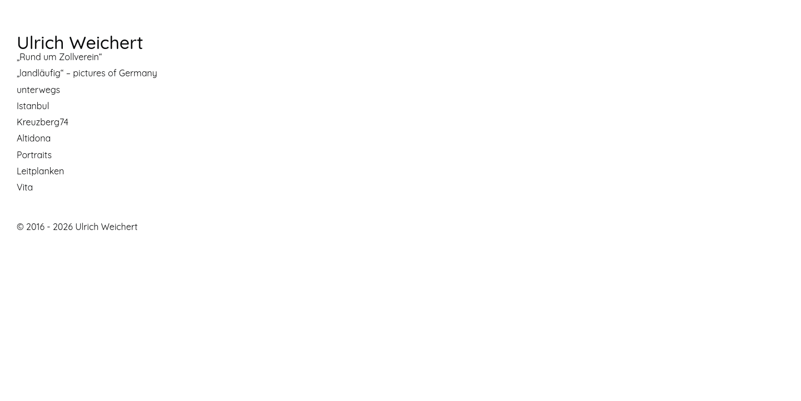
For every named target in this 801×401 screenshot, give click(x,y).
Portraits (34, 154)
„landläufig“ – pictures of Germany (87, 73)
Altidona (34, 138)
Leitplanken (40, 171)
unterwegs (38, 89)
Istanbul (33, 105)
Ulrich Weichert (80, 42)
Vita (25, 187)
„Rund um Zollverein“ (59, 56)
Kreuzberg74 (42, 122)
